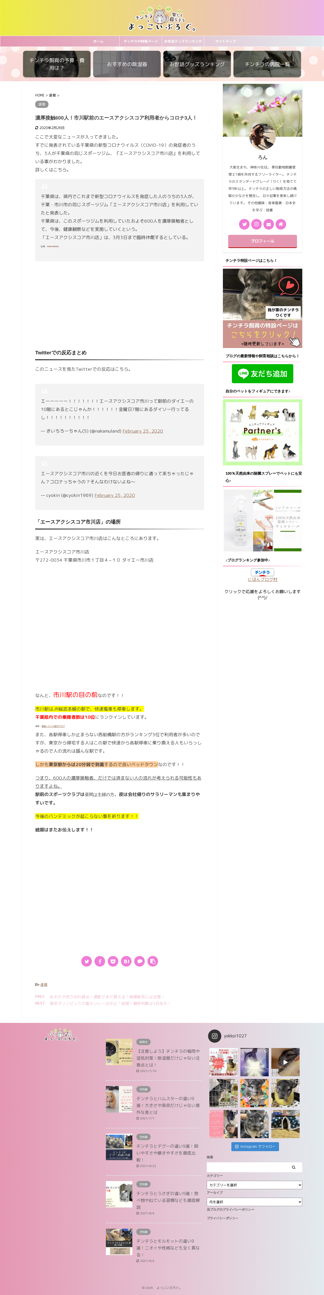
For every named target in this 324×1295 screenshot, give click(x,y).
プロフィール (262, 241)
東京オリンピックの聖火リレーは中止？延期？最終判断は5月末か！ (110, 1003)
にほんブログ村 (262, 579)
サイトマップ (225, 41)
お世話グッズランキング (183, 41)
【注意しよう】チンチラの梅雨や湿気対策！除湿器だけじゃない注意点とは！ (168, 1058)
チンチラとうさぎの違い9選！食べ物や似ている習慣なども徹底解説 (168, 1200)
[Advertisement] (119, 304)
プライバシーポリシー (222, 1218)
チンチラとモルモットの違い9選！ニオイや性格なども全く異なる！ (168, 1248)
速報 (43, 984)
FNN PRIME (53, 246)
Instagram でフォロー (255, 1146)
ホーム (98, 41)
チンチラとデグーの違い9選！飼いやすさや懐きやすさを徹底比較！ (167, 1153)
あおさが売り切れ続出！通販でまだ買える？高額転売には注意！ (107, 997)
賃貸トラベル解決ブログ (53, 726)
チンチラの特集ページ (141, 41)
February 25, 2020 (143, 431)
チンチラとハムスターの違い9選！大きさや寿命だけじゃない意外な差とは (168, 1105)
